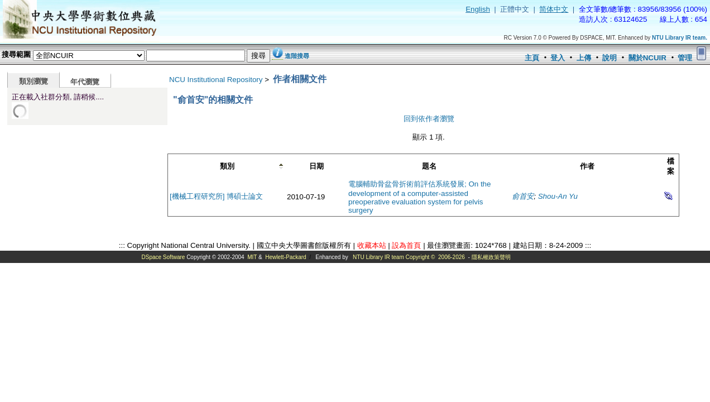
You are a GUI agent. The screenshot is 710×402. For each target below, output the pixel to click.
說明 (609, 58)
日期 (316, 166)
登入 (557, 58)
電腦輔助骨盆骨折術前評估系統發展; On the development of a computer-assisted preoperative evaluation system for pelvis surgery (419, 197)
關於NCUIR (647, 58)
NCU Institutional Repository (215, 79)
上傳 (584, 58)
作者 (587, 166)
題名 (429, 166)
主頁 (532, 58)
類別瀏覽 (33, 81)
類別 (227, 166)
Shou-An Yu (558, 196)
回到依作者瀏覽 (429, 118)
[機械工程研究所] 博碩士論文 (216, 196)
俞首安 (523, 196)
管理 (685, 58)
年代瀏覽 (84, 82)
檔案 (670, 166)
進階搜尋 (297, 55)
